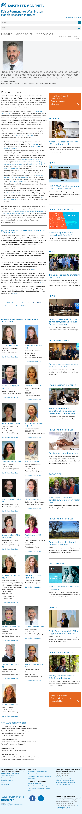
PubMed (34, 247)
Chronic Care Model (14, 193)
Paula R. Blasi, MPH (33, 386)
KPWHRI (7, 803)
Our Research (68, 36)
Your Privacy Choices (6, 806)
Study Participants (7, 780)
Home (60, 36)
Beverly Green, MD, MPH (30, 159)
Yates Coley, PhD (32, 462)
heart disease (35, 146)
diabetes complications (12, 148)
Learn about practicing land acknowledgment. (68, 807)
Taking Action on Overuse (18, 182)
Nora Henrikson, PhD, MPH (36, 164)
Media (3, 782)
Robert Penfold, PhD (34, 627)
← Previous (9, 302)
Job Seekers (5, 784)
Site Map (3, 804)
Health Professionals (7, 775)
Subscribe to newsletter (72, 17)
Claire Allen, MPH (10, 346)
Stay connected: (59, 695)
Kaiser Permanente (34, 783)
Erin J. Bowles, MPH (11, 424)
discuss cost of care (11, 168)
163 (17, 305)
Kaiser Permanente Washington (38, 786)
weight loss (34, 144)
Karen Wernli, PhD (10, 705)
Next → (23, 305)
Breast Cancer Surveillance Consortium (15, 213)
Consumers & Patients (8, 778)
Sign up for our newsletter (64, 779)
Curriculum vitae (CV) (10, 357)
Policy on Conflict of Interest (65, 780)
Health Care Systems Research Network (29, 211)
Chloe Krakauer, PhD (34, 499)
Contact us (59, 777)
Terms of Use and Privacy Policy (15, 804)
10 (9, 305)
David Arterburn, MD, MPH (24, 135)
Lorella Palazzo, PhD (11, 627)
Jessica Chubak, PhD (11, 462)
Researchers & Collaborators (10, 773)
